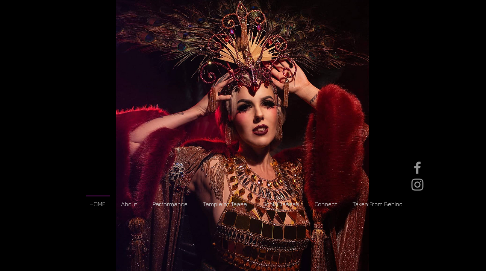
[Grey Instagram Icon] (417, 185)
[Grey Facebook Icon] (417, 168)
